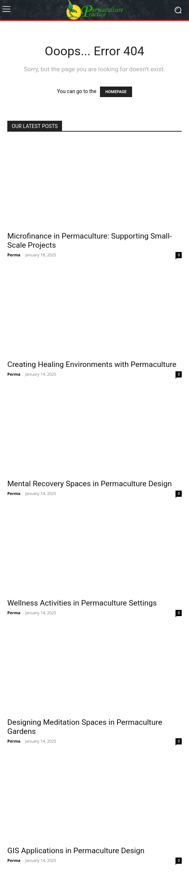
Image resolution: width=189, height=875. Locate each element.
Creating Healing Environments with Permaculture (91, 364)
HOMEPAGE (116, 91)
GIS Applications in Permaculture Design (75, 850)
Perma (13, 254)
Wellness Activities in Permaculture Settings (82, 603)
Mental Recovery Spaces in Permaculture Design (89, 483)
